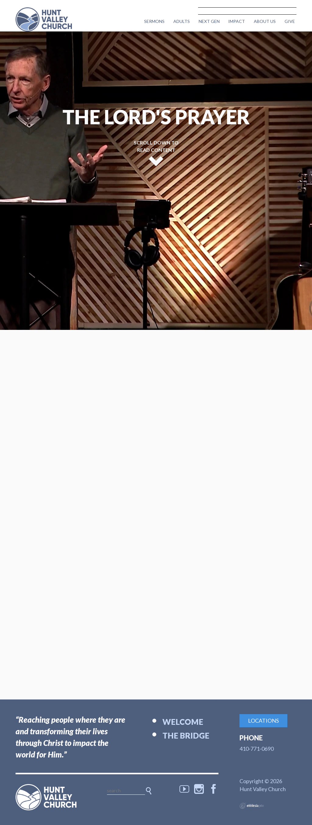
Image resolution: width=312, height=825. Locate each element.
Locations (263, 720)
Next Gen (209, 21)
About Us (265, 21)
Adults (181, 21)
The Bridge (185, 735)
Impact (236, 21)
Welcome (182, 722)
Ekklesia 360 (251, 806)
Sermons (154, 21)
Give (290, 21)
